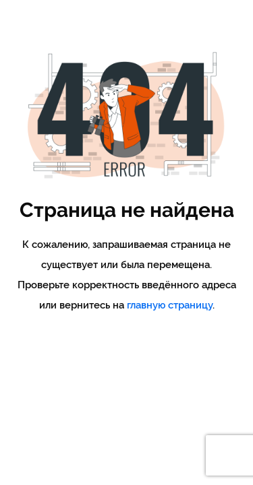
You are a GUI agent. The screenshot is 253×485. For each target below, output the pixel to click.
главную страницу (170, 305)
